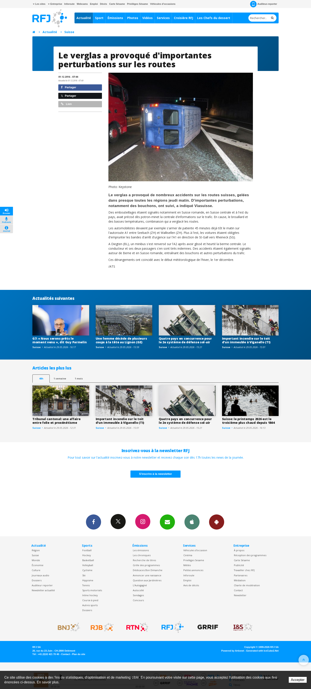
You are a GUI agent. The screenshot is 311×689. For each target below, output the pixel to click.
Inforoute (69, 4)
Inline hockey (90, 595)
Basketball (88, 560)
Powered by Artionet (232, 650)
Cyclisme (87, 570)
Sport (99, 18)
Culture (36, 570)
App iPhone (192, 521)
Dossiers (36, 580)
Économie (37, 565)
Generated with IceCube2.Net (262, 650)
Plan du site (78, 654)
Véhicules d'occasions (163, 4)
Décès (103, 4)
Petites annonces (193, 570)
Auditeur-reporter (263, 4)
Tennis (86, 585)
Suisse (69, 32)
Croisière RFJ (183, 18)
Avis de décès (191, 585)
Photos (132, 18)
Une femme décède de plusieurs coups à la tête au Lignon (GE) (121, 340)
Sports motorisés (92, 590)
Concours (138, 600)
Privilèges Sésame (137, 4)
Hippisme (87, 580)
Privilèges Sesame (193, 560)
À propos (239, 550)
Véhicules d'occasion (195, 550)
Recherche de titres (144, 560)
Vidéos (147, 18)
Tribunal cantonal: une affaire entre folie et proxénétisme (56, 421)
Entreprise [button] (55, 4)
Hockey (86, 555)
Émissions (115, 18)
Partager (68, 87)
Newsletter (240, 595)
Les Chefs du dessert (213, 18)
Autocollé (138, 590)
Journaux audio (40, 575)
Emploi (94, 4)
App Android (216, 521)
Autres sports (90, 605)
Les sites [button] (39, 4)
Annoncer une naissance (147, 575)
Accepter (298, 680)
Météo (187, 565)
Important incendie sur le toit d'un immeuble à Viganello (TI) (246, 340)
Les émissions (141, 550)
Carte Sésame (117, 4)
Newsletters (167, 521)
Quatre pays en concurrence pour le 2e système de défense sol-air (185, 340)
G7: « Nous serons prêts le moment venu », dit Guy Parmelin (59, 340)
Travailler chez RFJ (244, 570)
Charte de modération (247, 585)
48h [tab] (41, 378)
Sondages (138, 595)
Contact (238, 590)
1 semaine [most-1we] (60, 378)
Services (163, 18)
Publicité (239, 565)
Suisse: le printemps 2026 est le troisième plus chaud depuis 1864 (248, 421)
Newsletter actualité (43, 590)
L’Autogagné (140, 585)
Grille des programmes (146, 565)
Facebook (93, 521)
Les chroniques (142, 555)
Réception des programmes (250, 555)
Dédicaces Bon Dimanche (147, 570)
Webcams (82, 4)
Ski (84, 575)
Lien (66, 104)
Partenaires (240, 575)
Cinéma (187, 555)
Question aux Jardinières (147, 580)
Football (87, 550)
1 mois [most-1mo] (79, 378)
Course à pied (90, 600)
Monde (36, 560)
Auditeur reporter (42, 585)
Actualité (83, 18)
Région (36, 550)
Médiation (240, 580)
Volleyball (87, 565)
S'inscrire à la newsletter (155, 473)
